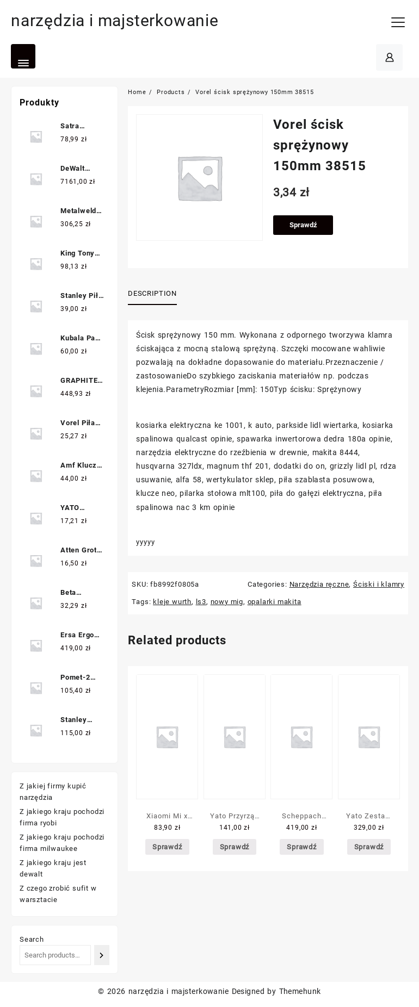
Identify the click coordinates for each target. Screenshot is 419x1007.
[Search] (101, 955)
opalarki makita (274, 602)
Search (32, 939)
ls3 (201, 602)
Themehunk (300, 991)
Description (152, 293)
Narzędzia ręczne (319, 584)
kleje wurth (172, 602)
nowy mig (227, 602)
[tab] (156, 294)
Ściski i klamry (378, 584)
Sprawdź (303, 225)
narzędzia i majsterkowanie (115, 20)
